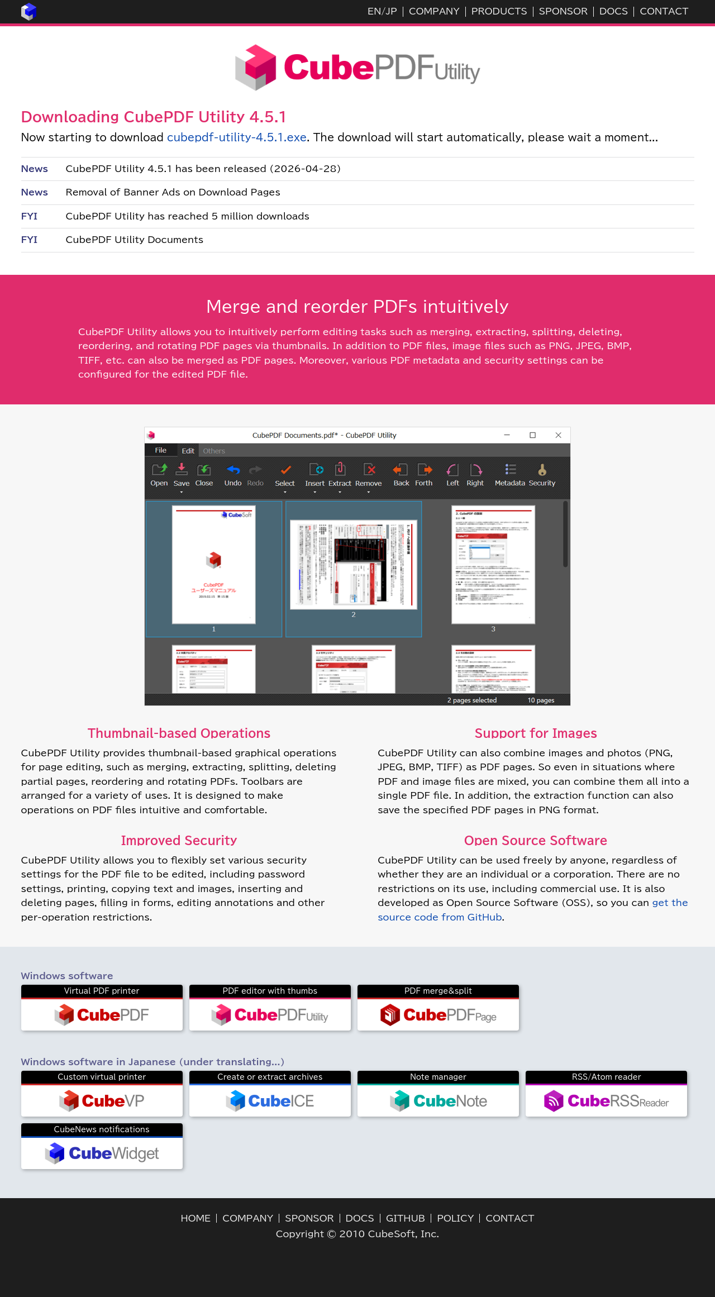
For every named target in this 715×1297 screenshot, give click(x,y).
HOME (196, 1218)
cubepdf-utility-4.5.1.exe (237, 137)
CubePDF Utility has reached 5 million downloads (188, 216)
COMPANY (434, 11)
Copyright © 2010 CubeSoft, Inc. (358, 1233)
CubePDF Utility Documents (135, 239)
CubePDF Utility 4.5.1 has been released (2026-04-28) (203, 168)
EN (374, 11)
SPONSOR (563, 11)
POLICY (455, 1218)
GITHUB (405, 1218)
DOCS (613, 11)
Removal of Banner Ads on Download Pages (173, 192)
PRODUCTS (499, 11)
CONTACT (664, 11)
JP (391, 11)
